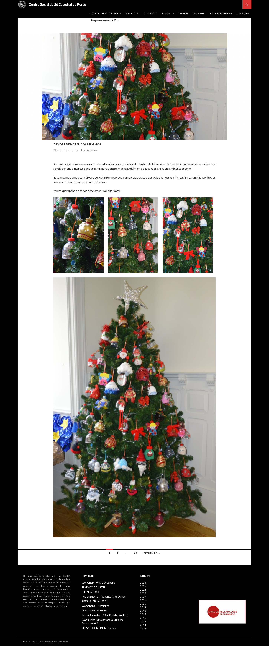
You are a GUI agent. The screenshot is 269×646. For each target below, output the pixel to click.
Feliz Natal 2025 (90, 591)
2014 (142, 622)
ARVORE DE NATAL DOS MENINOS (101, 143)
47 (135, 553)
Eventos (183, 13)
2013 (142, 626)
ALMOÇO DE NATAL (92, 587)
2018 (142, 609)
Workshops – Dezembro (94, 604)
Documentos (150, 13)
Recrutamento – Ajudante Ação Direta (100, 596)
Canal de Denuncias (221, 13)
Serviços (130, 13)
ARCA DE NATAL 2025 (92, 600)
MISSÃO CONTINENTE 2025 (96, 626)
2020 (142, 602)
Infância (59, 136)
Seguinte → (152, 553)
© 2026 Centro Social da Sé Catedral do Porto (45, 641)
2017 (142, 612)
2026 (142, 582)
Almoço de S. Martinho (93, 609)
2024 (142, 589)
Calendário (199, 13)
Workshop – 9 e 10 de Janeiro (96, 582)
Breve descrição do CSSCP (104, 13)
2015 (142, 619)
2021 (142, 599)
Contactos (243, 13)
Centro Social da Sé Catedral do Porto (57, 4)
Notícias (166, 13)
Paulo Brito (90, 150)
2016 (142, 616)
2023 (142, 592)
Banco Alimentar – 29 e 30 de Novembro (102, 613)
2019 (142, 606)
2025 (142, 586)
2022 (142, 596)
